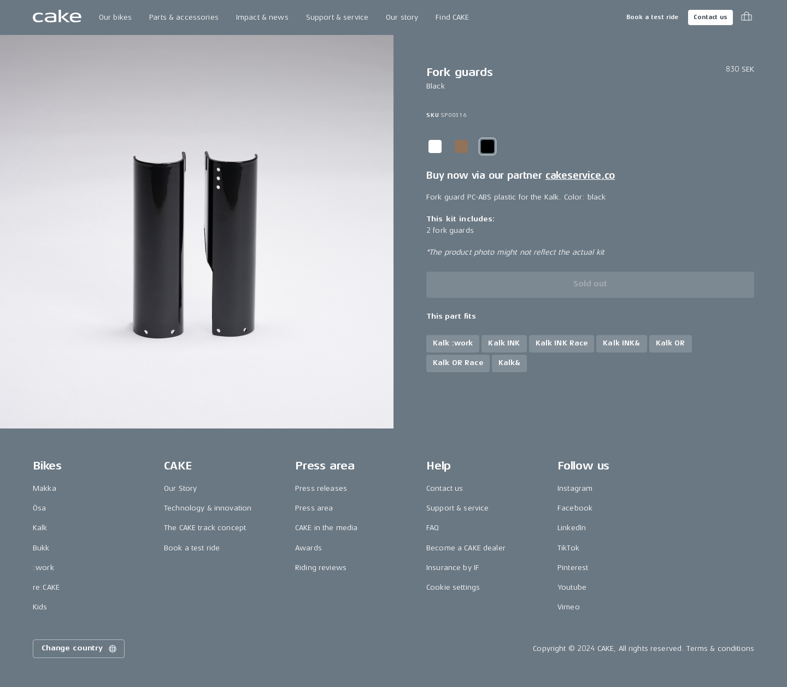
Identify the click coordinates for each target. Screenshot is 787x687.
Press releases (321, 488)
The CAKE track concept (205, 528)
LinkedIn (571, 528)
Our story (402, 17)
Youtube (571, 587)
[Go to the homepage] (57, 17)
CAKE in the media (326, 528)
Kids (40, 607)
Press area (314, 508)
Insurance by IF (452, 567)
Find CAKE (452, 17)
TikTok (568, 548)
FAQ (432, 528)
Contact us (710, 17)
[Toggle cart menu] (746, 17)
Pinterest (572, 567)
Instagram (574, 488)
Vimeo (568, 607)
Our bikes (115, 17)
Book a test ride (652, 17)
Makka (44, 488)
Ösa (39, 508)
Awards (308, 548)
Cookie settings (453, 587)
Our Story (180, 488)
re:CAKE (46, 587)
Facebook (574, 508)
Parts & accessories (184, 17)
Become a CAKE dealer (466, 548)
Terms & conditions (720, 648)
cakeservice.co (580, 175)
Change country (80, 648)
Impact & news (262, 17)
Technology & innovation (207, 508)
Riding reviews (320, 567)
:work (43, 567)
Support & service (337, 17)
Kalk (40, 528)
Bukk (41, 548)
